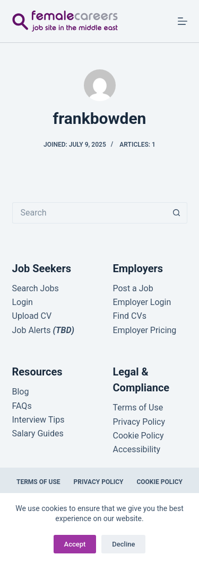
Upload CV (32, 316)
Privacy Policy (99, 482)
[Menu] (182, 21)
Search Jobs (35, 288)
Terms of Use (38, 482)
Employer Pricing (145, 330)
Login (22, 302)
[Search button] (176, 212)
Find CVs (129, 316)
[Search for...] (89, 212)
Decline (123, 544)
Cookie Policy (159, 482)
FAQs (22, 406)
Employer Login (142, 302)
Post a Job (133, 288)
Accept (75, 544)
